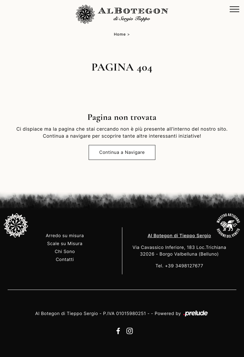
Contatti (65, 259)
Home (120, 34)
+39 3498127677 (184, 266)
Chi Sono (65, 251)
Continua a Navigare (122, 152)
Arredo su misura (65, 235)
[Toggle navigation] (234, 9)
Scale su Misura (64, 243)
